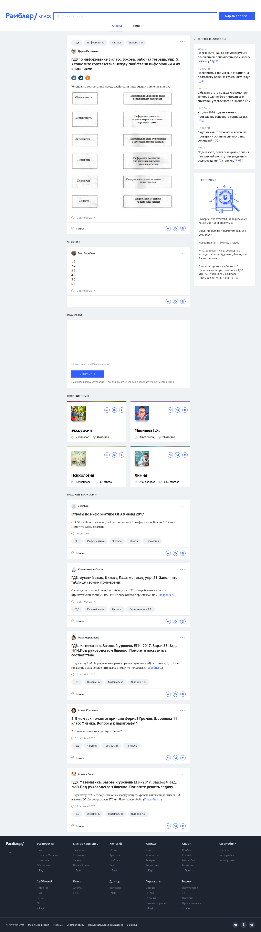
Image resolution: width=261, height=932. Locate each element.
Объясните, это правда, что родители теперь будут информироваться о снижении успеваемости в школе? (223, 97)
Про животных (191, 903)
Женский (115, 843)
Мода (113, 850)
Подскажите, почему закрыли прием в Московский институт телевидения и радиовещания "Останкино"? (224, 156)
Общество (43, 865)
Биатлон (187, 865)
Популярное (190, 888)
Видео (186, 881)
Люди (40, 893)
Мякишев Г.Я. (147, 431)
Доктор (114, 881)
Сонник (150, 888)
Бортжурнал (227, 860)
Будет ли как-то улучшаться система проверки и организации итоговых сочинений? (222, 136)
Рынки (77, 860)
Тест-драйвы (226, 855)
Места (40, 903)
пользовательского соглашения (156, 382)
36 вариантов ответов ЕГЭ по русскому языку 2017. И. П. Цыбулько (223, 220)
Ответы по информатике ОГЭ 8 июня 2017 (107, 514)
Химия (141, 475)
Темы (76, 893)
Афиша (151, 843)
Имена (150, 893)
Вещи (40, 898)
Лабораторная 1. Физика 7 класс (219, 242)
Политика (43, 860)
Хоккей (186, 855)
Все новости (45, 843)
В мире (41, 850)
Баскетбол (189, 860)
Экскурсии (81, 431)
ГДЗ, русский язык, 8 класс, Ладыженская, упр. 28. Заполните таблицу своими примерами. (124, 580)
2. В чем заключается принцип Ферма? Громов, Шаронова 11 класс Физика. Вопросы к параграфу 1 (124, 721)
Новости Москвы (47, 855)
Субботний (44, 881)
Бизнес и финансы (85, 843)
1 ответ (77, 228)
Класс (77, 881)
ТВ (183, 893)
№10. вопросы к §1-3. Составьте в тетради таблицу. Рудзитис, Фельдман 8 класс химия (223, 254)
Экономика (80, 850)
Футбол (187, 850)
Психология (82, 475)
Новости (224, 850)
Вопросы (115, 888)
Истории (42, 888)
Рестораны (153, 865)
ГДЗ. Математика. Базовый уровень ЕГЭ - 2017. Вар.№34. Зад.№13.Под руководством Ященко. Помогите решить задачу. (124, 785)
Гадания (151, 898)
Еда (111, 865)
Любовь (114, 860)
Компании (79, 855)
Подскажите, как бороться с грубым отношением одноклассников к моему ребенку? (224, 57)
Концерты (152, 855)
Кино (149, 850)
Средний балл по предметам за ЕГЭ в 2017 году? (222, 232)
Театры (150, 860)
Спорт (186, 843)
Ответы (77, 888)
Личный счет (81, 865)
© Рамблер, (12, 925)
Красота (114, 855)
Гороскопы (153, 881)
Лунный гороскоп (157, 903)
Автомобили (227, 843)
